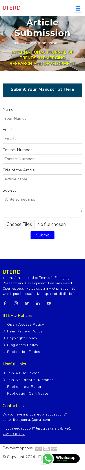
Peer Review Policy (25, 331)
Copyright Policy (22, 338)
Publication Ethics (23, 351)
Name (8, 109)
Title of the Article (19, 170)
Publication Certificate (28, 393)
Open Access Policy (25, 324)
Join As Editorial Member (30, 379)
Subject (9, 190)
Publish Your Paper (24, 386)
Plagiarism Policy (22, 345)
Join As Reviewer (23, 373)
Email (8, 129)
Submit (42, 235)
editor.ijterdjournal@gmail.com (26, 419)
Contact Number (17, 149)
